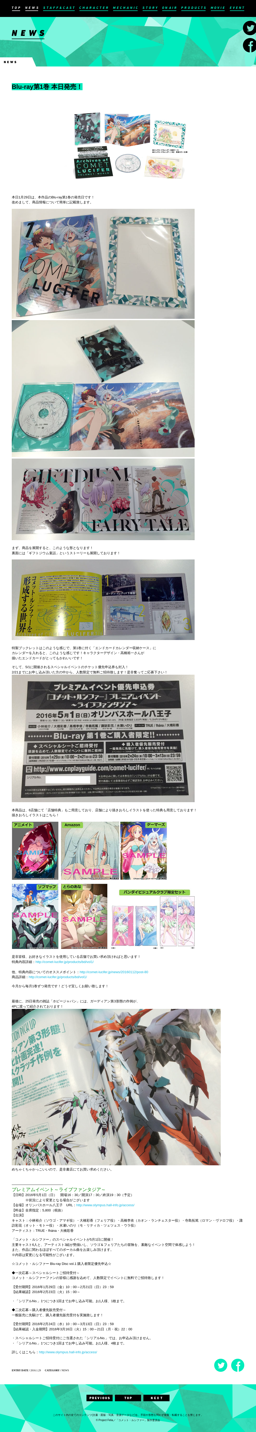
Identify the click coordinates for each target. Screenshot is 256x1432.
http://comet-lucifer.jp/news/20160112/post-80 (114, 972)
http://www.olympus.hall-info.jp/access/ (105, 1205)
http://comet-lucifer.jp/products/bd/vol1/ (65, 962)
